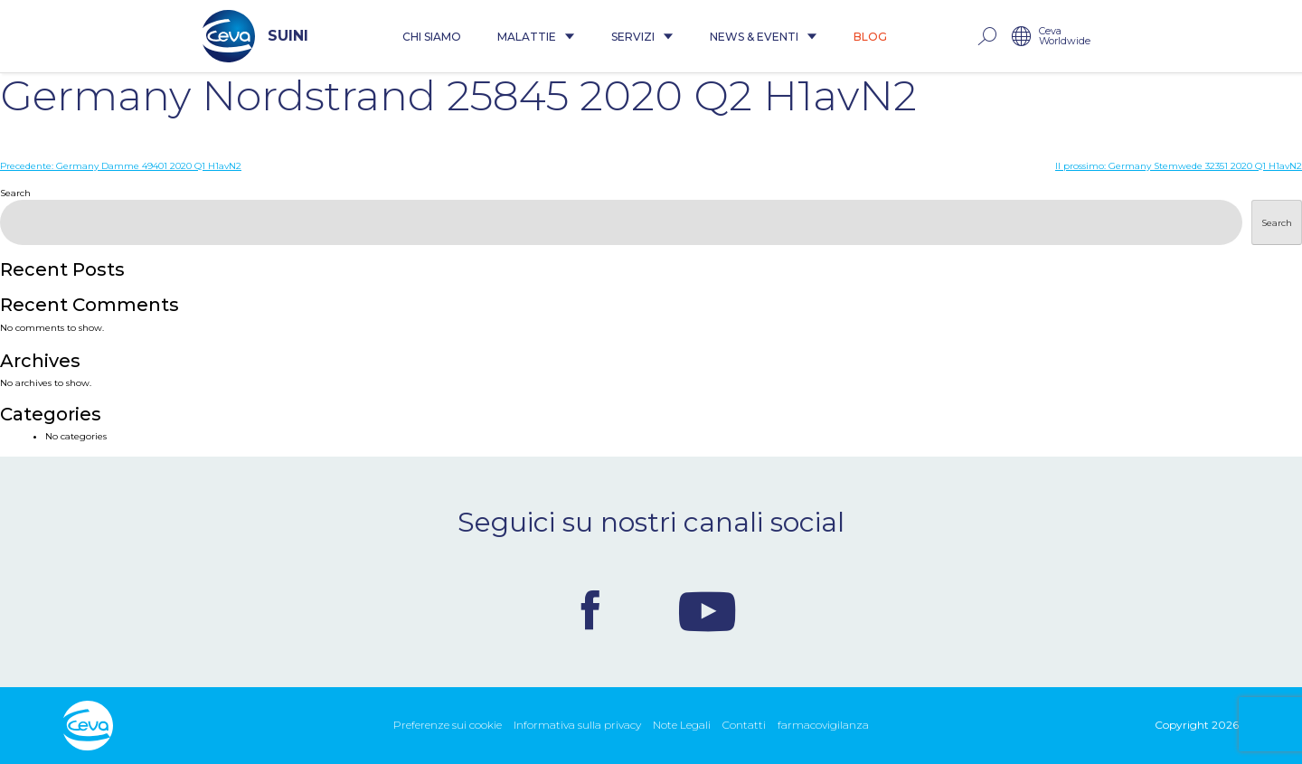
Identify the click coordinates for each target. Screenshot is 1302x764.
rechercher (986, 36)
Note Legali (682, 724)
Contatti (744, 724)
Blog (870, 36)
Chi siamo (431, 36)
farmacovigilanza (823, 724)
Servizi (642, 37)
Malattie (536, 37)
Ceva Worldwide (1064, 36)
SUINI (255, 36)
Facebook (590, 610)
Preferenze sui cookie (447, 724)
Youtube (707, 610)
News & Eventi (763, 37)
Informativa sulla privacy (577, 724)
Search (15, 193)
